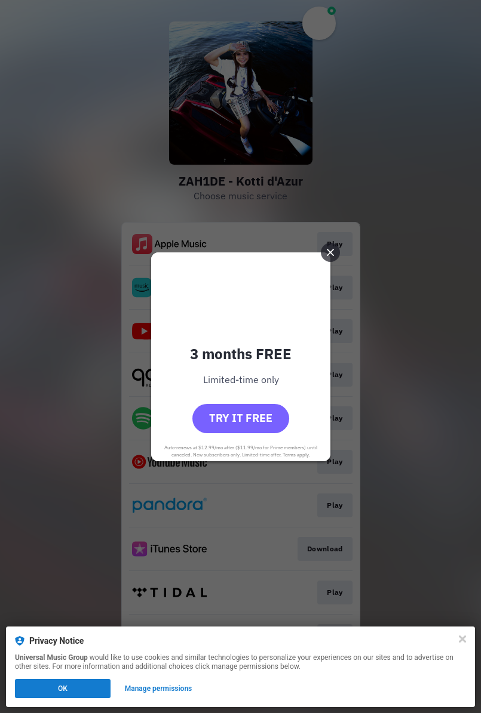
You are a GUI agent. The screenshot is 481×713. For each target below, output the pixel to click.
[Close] (462, 639)
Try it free (240, 418)
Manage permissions (158, 688)
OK (63, 688)
